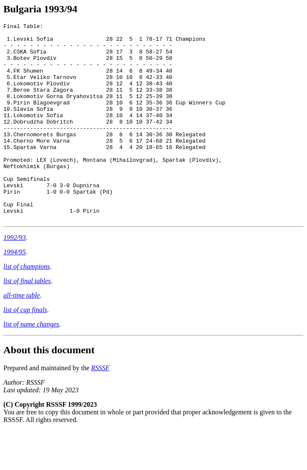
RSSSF (100, 407)
